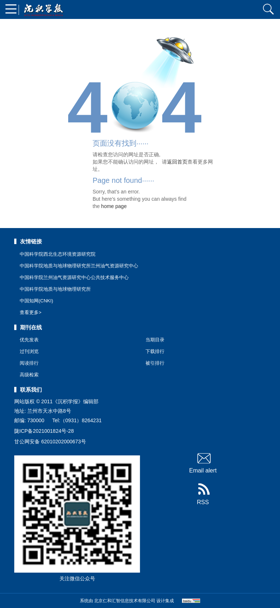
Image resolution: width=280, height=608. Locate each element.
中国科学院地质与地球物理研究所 (55, 289)
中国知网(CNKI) (36, 300)
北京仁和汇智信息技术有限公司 (124, 600)
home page (114, 206)
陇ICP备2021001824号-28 (44, 431)
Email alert (203, 463)
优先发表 (29, 339)
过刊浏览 (29, 351)
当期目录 (154, 339)
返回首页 (177, 162)
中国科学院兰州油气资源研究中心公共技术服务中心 (74, 277)
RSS (203, 494)
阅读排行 (29, 363)
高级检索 (29, 374)
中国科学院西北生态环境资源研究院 (58, 254)
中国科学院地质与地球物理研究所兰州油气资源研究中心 (79, 265)
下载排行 (154, 351)
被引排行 (154, 363)
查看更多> (31, 312)
